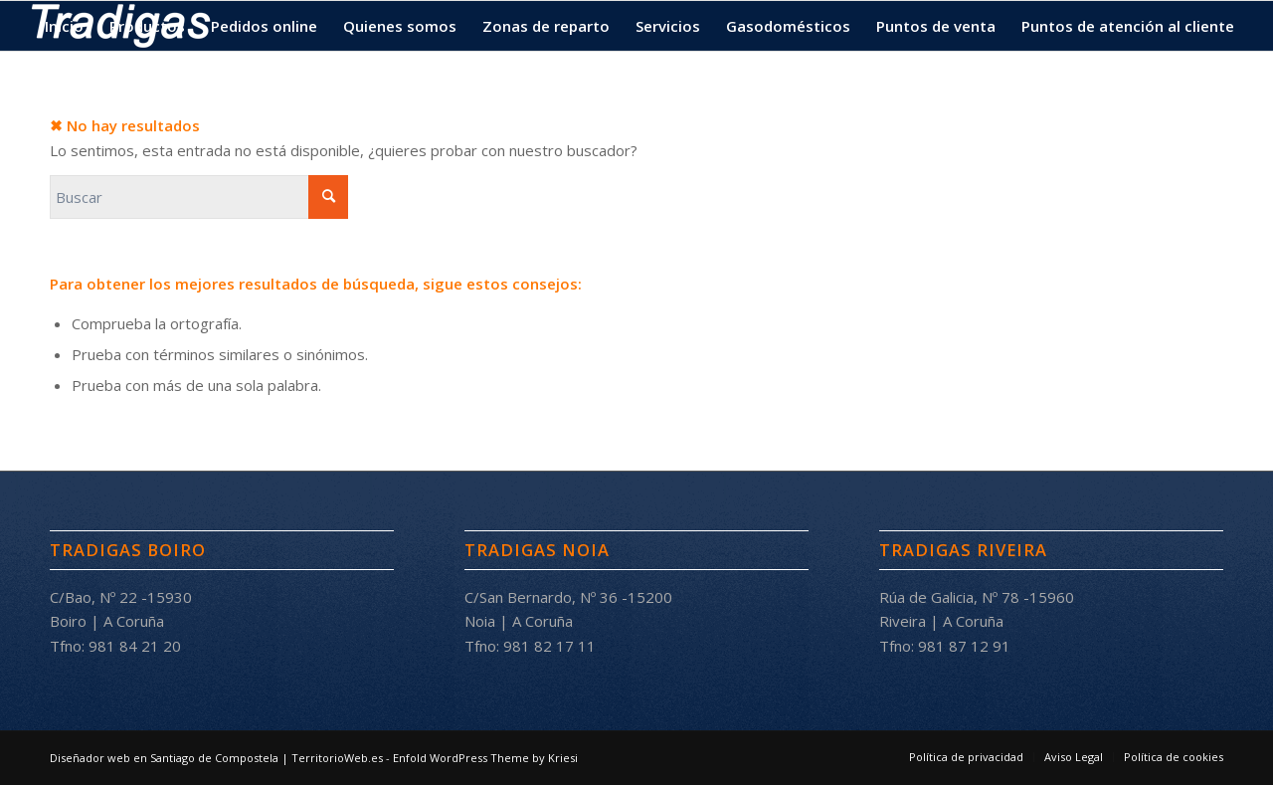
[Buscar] (199, 197)
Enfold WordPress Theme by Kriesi (485, 757)
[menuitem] (64, 26)
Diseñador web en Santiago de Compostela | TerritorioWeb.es (216, 757)
